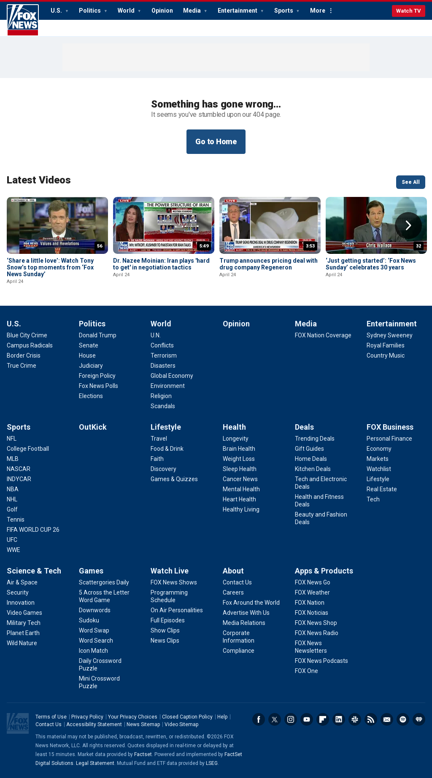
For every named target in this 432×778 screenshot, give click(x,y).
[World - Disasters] (163, 365)
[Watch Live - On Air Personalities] (177, 610)
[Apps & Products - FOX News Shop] (316, 622)
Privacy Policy (87, 717)
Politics (90, 10)
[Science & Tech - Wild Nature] (22, 643)
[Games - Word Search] (96, 640)
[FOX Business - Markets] (378, 458)
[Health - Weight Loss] (239, 458)
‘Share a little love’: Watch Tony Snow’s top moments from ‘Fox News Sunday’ (50, 267)
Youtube (306, 719)
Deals (304, 427)
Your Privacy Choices (132, 717)
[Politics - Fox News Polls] (98, 385)
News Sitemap (143, 724)
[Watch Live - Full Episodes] (168, 620)
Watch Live (170, 570)
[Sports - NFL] (11, 438)
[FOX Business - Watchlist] (379, 469)
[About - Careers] (233, 592)
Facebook (258, 719)
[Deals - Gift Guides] (309, 448)
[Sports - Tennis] (15, 519)
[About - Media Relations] (244, 622)
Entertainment (238, 10)
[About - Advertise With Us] (246, 612)
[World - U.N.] (156, 335)
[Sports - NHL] (12, 499)
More (317, 10)
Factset (143, 754)
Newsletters (387, 719)
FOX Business (390, 427)
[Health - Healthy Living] (241, 509)
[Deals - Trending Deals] (315, 438)
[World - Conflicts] (162, 345)
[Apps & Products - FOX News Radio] (316, 633)
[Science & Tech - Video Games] (24, 612)
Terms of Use (51, 717)
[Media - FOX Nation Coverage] (323, 335)
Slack (354, 719)
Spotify (403, 719)
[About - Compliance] (238, 650)
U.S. (57, 10)
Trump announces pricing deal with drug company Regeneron (268, 264)
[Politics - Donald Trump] (97, 335)
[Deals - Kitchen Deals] (313, 469)
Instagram (290, 719)
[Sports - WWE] (13, 549)
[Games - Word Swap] (94, 630)
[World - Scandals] (163, 406)
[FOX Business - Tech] (373, 499)
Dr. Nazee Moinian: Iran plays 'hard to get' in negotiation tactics (161, 264)
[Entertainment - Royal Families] (386, 345)
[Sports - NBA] (13, 489)
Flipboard (322, 719)
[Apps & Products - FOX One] (306, 671)
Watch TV (408, 11)
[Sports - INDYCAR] (19, 479)
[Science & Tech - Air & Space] (22, 582)
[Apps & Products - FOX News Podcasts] (321, 660)
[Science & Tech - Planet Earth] (23, 633)
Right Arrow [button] (408, 225)
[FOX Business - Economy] (379, 448)
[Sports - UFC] (12, 539)
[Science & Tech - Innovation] (21, 602)
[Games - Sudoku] (89, 620)
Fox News (23, 20)
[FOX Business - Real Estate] (382, 489)
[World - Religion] (161, 396)
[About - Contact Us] (237, 582)
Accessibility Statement (94, 724)
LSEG (212, 763)
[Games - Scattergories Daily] (104, 582)
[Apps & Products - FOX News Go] (312, 582)
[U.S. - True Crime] (21, 365)
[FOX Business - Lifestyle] (378, 479)
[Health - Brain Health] (239, 448)
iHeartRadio (419, 719)
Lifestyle (166, 427)
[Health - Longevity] (235, 438)
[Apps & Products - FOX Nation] (309, 602)
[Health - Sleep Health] (239, 469)
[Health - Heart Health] (239, 499)
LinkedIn (338, 719)
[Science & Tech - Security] (18, 592)
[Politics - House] (87, 355)
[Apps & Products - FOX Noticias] (311, 612)
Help (222, 717)
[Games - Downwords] (95, 610)
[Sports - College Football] (28, 448)
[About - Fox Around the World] (251, 602)
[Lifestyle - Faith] (157, 458)
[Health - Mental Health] (241, 489)
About (233, 570)
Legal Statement (95, 763)
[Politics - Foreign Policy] (97, 375)
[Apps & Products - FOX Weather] (312, 592)
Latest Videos (39, 180)
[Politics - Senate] (88, 345)
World (127, 10)
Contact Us (48, 724)
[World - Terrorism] (164, 355)
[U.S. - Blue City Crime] (27, 335)
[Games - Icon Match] (93, 650)
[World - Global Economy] (172, 375)
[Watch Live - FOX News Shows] (174, 582)
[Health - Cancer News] (240, 479)
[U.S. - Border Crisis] (23, 355)
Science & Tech (34, 570)
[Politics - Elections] (91, 396)
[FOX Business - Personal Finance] (389, 438)
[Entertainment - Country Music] (386, 355)
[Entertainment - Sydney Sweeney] (390, 335)
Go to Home (216, 141)
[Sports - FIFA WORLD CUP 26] (33, 529)
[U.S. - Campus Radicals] (30, 345)
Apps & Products (324, 570)
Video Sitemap (181, 724)
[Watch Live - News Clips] (165, 640)
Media (192, 10)
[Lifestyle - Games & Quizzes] (174, 479)
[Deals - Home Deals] (311, 458)
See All (411, 182)
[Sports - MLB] (13, 458)
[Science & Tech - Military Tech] (23, 622)
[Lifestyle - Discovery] (163, 469)
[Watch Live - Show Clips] (165, 630)
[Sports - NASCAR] (18, 469)
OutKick (93, 427)
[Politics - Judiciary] (91, 365)
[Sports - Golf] (12, 509)
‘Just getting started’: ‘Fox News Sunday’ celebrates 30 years (371, 264)
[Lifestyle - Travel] (159, 438)
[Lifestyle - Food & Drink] (167, 448)
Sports (284, 10)
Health (234, 427)
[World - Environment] (168, 385)
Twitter (274, 719)
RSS (370, 719)
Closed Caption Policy (187, 717)
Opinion (162, 10)
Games (91, 570)
